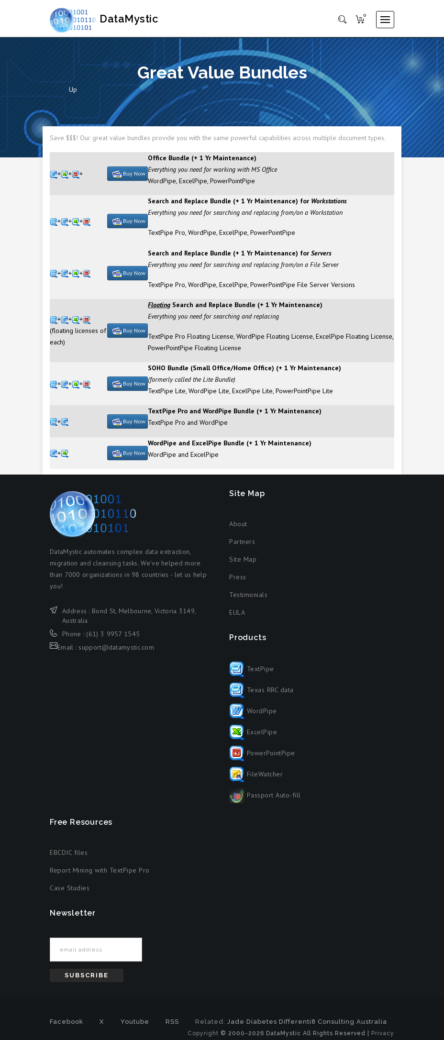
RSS (172, 1027)
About (238, 529)
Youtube (135, 1027)
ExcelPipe (253, 737)
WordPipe (253, 716)
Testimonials (248, 600)
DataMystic (115, 19)
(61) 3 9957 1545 (113, 639)
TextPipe (251, 674)
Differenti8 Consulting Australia (333, 1027)
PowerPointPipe (262, 758)
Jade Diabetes (252, 1027)
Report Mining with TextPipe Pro (100, 876)
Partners (242, 547)
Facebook (66, 1027)
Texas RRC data (261, 695)
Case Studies (69, 893)
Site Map (242, 565)
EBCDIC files (69, 858)
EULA (237, 618)
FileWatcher (256, 779)
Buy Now (128, 179)
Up (73, 95)
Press (237, 582)
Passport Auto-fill (265, 801)
